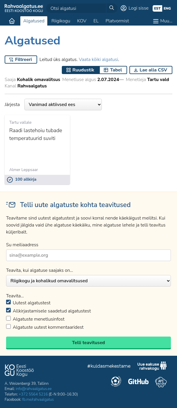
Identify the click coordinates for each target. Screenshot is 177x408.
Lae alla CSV (153, 70)
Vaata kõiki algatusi (98, 59)
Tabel (116, 70)
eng (167, 8)
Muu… (166, 21)
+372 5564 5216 (33, 394)
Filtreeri (23, 59)
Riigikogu (60, 21)
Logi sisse (139, 8)
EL (96, 21)
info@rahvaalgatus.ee (34, 388)
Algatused (33, 21)
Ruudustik (83, 70)
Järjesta (53, 104)
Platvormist (117, 21)
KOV (81, 21)
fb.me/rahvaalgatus (38, 399)
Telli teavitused (88, 342)
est (157, 8)
